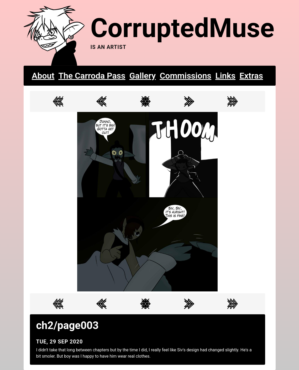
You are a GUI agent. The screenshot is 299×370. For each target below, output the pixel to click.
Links (225, 76)
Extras (251, 76)
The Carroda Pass (91, 76)
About (43, 76)
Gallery (142, 76)
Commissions (185, 76)
